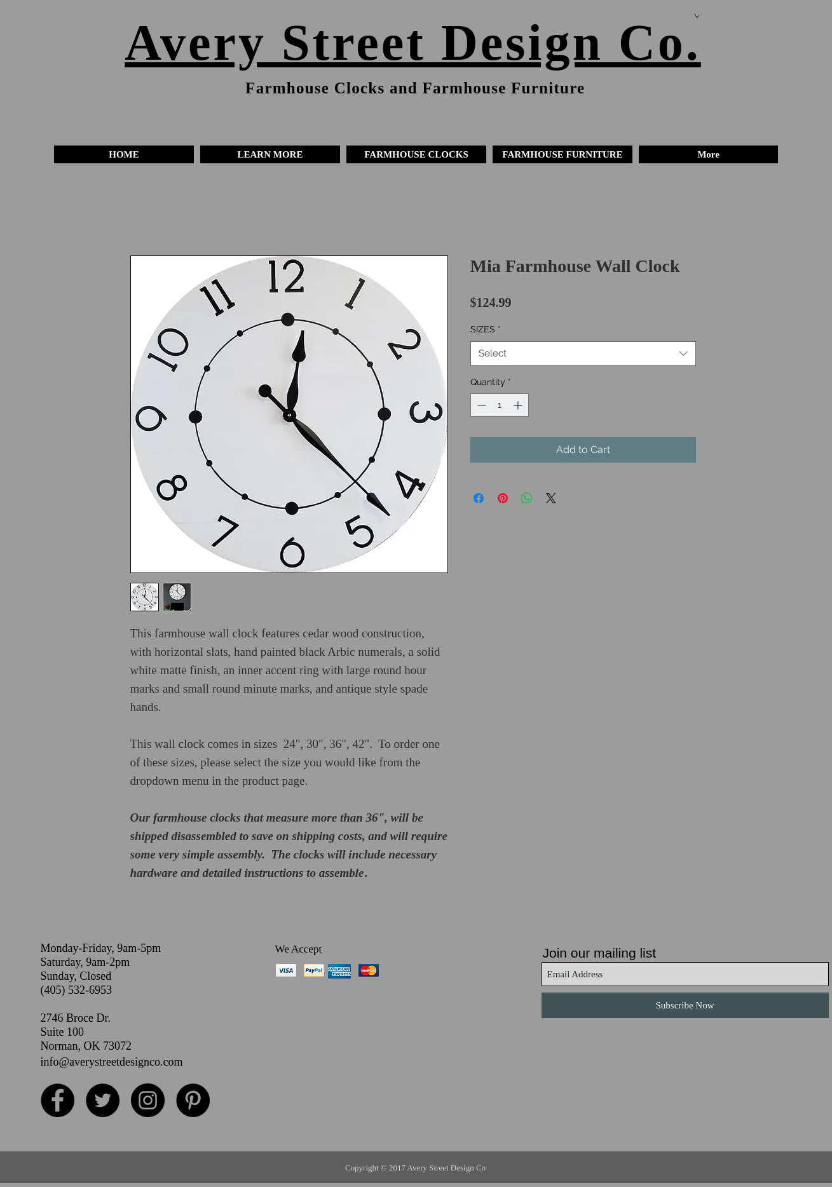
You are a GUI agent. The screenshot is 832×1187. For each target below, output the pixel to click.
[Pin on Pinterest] (502, 498)
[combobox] (583, 353)
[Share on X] (551, 498)
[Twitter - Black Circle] (102, 1100)
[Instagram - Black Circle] (148, 1100)
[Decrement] (480, 405)
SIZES (485, 329)
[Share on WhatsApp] (527, 498)
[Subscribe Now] (685, 1005)
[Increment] (519, 405)
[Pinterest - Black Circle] (193, 1100)
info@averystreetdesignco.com (112, 1061)
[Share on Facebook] (478, 498)
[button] (270, 154)
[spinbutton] (499, 405)
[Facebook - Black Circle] (57, 1100)
